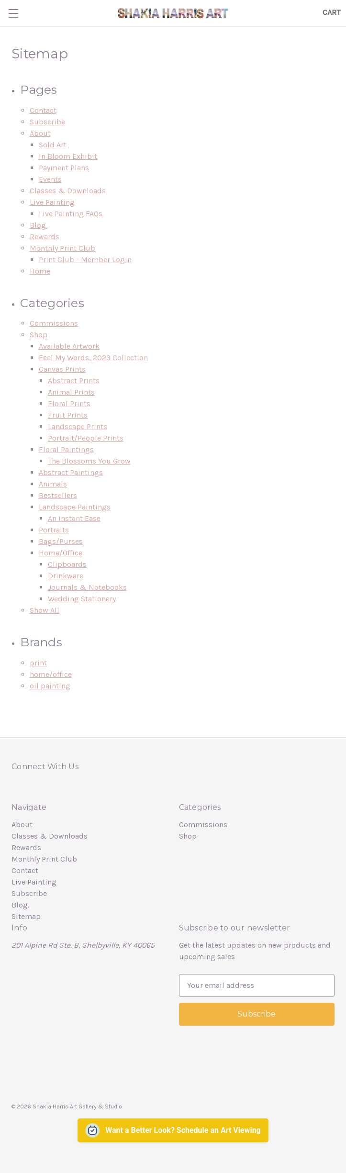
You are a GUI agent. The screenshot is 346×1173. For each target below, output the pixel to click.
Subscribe (47, 121)
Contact (43, 110)
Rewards (44, 236)
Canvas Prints (62, 369)
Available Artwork (69, 346)
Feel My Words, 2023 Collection (93, 357)
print (38, 662)
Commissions (54, 323)
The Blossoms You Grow (89, 460)
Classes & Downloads (68, 190)
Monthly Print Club (62, 248)
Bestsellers (58, 495)
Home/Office (60, 552)
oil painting (50, 685)
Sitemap (26, 916)
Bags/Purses (61, 541)
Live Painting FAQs (70, 213)
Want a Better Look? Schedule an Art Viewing (183, 1130)
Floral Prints (69, 403)
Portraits (54, 529)
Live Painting (52, 202)
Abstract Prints (74, 380)
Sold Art (53, 144)
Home (40, 271)
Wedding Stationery (82, 598)
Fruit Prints (68, 415)
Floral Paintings (66, 449)
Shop (38, 334)
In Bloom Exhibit (68, 156)
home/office (51, 674)
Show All (44, 610)
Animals (53, 483)
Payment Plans (64, 167)
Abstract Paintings (71, 472)
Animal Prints (71, 392)
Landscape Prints (77, 426)
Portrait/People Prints (85, 438)
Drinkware (65, 575)
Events (50, 179)
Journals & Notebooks (87, 587)
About (40, 133)
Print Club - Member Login (85, 259)
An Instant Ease (74, 518)
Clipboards (67, 564)
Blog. (38, 225)
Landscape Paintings (75, 506)
